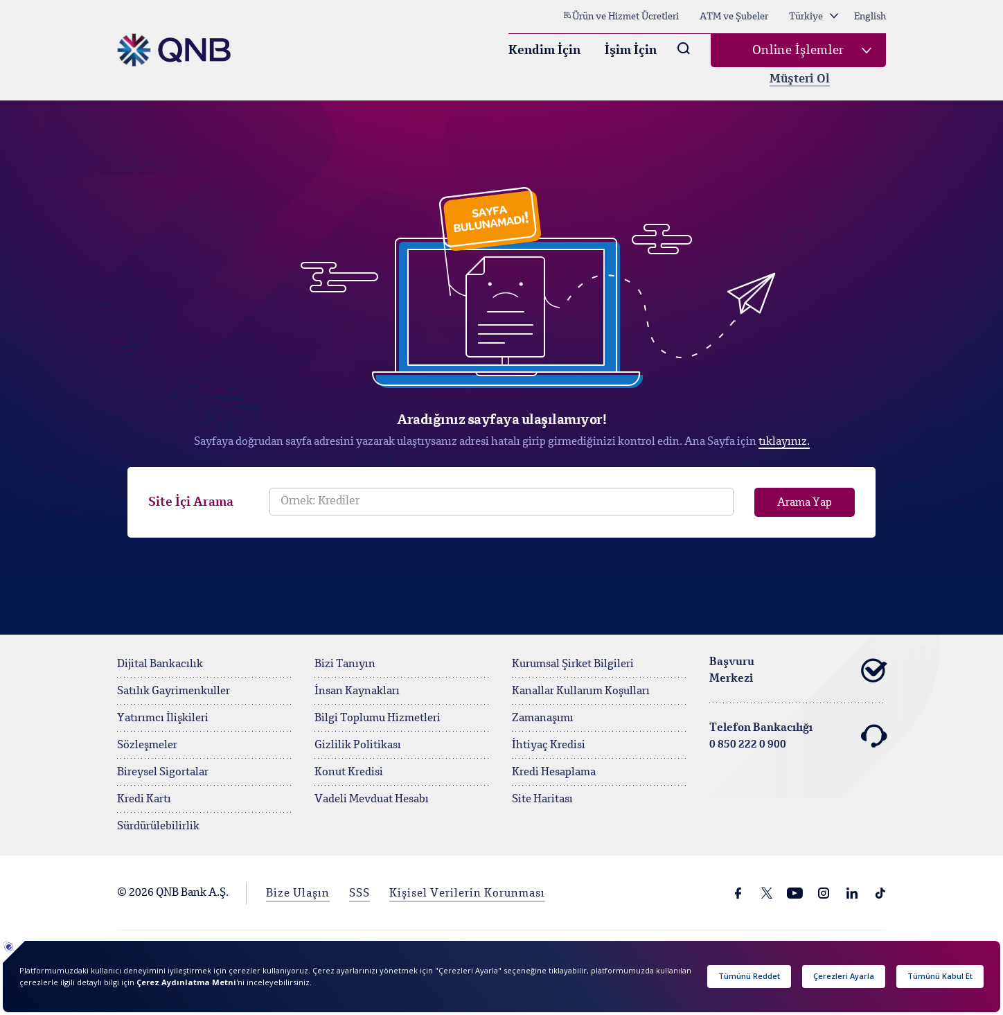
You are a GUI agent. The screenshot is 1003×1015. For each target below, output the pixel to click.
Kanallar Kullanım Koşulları (581, 691)
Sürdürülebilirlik (158, 826)
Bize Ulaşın (298, 893)
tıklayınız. (784, 442)
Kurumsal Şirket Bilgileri (573, 664)
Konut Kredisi (348, 772)
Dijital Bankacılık (160, 664)
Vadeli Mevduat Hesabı (371, 799)
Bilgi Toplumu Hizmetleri (377, 718)
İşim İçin (631, 50)
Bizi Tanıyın (344, 664)
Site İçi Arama (190, 502)
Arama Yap (804, 503)
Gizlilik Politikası (357, 745)
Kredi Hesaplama (554, 772)
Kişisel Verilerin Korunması (467, 893)
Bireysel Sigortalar (162, 772)
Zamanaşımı (543, 718)
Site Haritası (542, 799)
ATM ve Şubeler (734, 16)
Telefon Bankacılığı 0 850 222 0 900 (797, 736)
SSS (359, 893)
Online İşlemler (798, 50)
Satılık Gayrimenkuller (173, 691)
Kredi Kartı (144, 799)
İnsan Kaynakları (357, 691)
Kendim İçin (544, 50)
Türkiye (813, 16)
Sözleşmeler (147, 745)
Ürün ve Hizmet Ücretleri (620, 15)
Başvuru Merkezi (797, 671)
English (870, 16)
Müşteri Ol (800, 79)
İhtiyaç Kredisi (548, 745)
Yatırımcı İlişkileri (162, 718)
